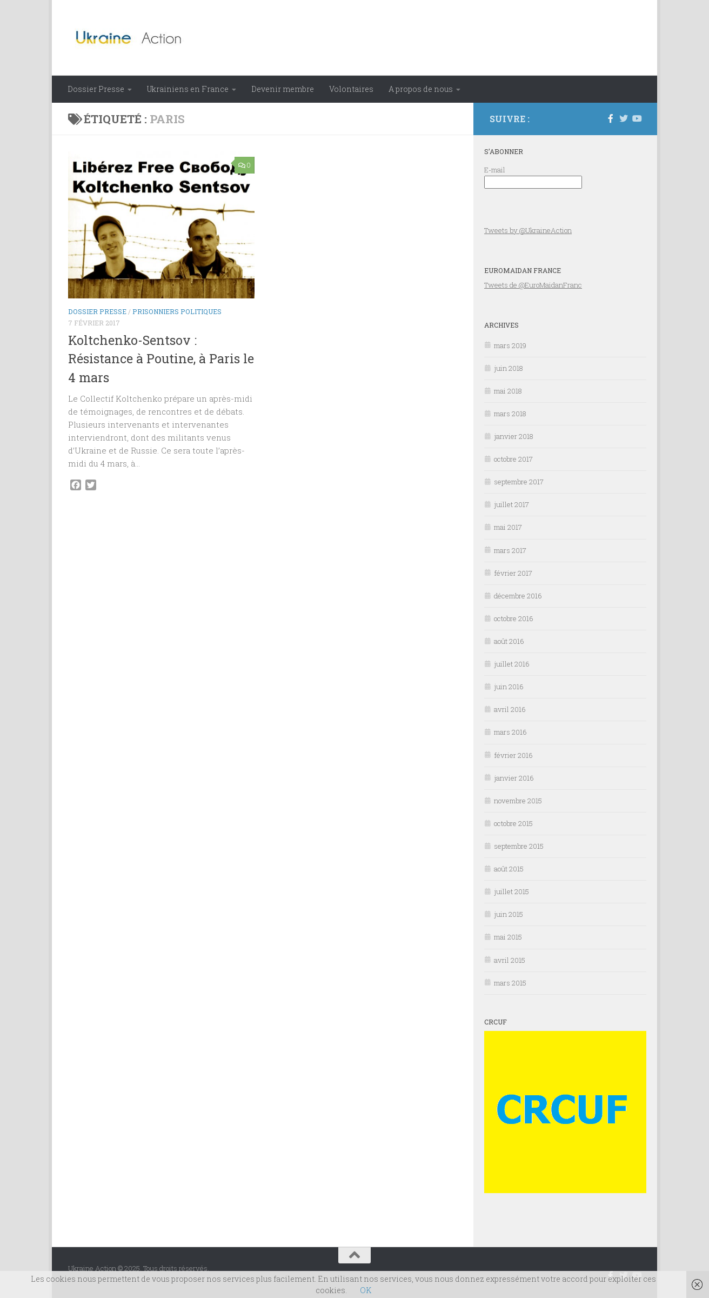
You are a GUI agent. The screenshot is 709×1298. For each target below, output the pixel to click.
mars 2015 (510, 983)
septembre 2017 (519, 482)
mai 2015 (508, 937)
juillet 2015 (511, 891)
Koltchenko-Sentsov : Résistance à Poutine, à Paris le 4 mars (161, 358)
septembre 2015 (519, 846)
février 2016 (513, 755)
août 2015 (509, 869)
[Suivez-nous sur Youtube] (636, 118)
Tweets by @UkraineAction (528, 230)
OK (365, 1290)
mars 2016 (510, 732)
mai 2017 (508, 527)
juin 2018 (508, 368)
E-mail (494, 170)
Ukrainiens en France (188, 89)
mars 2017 (510, 550)
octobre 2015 (513, 823)
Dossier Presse (96, 89)
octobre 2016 (513, 618)
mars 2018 (510, 413)
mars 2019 (510, 345)
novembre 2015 (518, 801)
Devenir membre (282, 89)
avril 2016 (510, 709)
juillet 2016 (512, 664)
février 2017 (513, 573)
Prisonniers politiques (177, 311)
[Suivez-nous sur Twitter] (623, 118)
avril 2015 (509, 960)
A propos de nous (421, 89)
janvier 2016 (514, 778)
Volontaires (351, 89)
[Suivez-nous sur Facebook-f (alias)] (610, 118)
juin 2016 (509, 686)
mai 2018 (508, 391)
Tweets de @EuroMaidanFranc (533, 285)
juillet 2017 (511, 504)
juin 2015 (508, 914)
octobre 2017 (513, 459)
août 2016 (509, 641)
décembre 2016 (518, 596)
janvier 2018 (513, 436)
